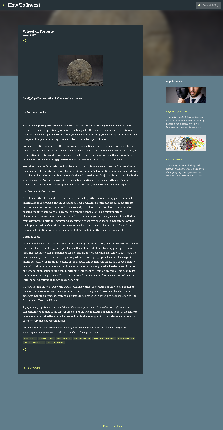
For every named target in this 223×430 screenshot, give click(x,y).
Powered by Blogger (111, 426)
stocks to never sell (34, 343)
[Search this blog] (206, 5)
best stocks (30, 339)
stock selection (126, 339)
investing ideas (64, 339)
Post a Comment (31, 367)
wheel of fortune (55, 343)
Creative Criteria (174, 160)
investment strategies (104, 339)
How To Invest (24, 5)
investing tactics (82, 339)
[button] (24, 41)
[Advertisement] (80, 398)
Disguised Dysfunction (176, 111)
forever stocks (46, 339)
